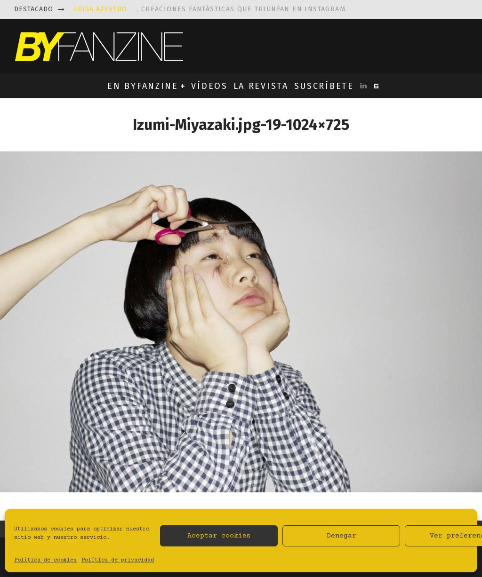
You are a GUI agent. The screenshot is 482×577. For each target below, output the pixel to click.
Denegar (341, 536)
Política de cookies (45, 560)
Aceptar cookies (219, 536)
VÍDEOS (209, 86)
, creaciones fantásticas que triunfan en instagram (209, 9)
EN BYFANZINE (142, 86)
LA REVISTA (261, 86)
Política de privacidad (117, 560)
